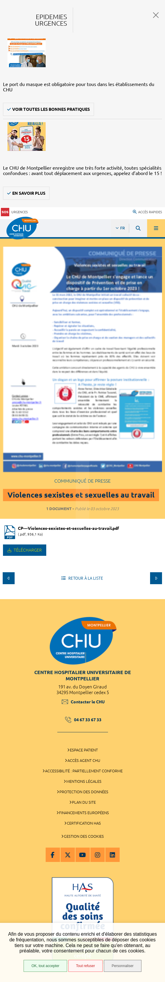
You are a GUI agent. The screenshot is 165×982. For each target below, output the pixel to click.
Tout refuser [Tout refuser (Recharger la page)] (85, 966)
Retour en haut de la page (156, 596)
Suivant (156, 578)
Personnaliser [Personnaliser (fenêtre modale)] (122, 966)
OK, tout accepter (45, 966)
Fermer (156, 15)
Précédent (9, 578)
